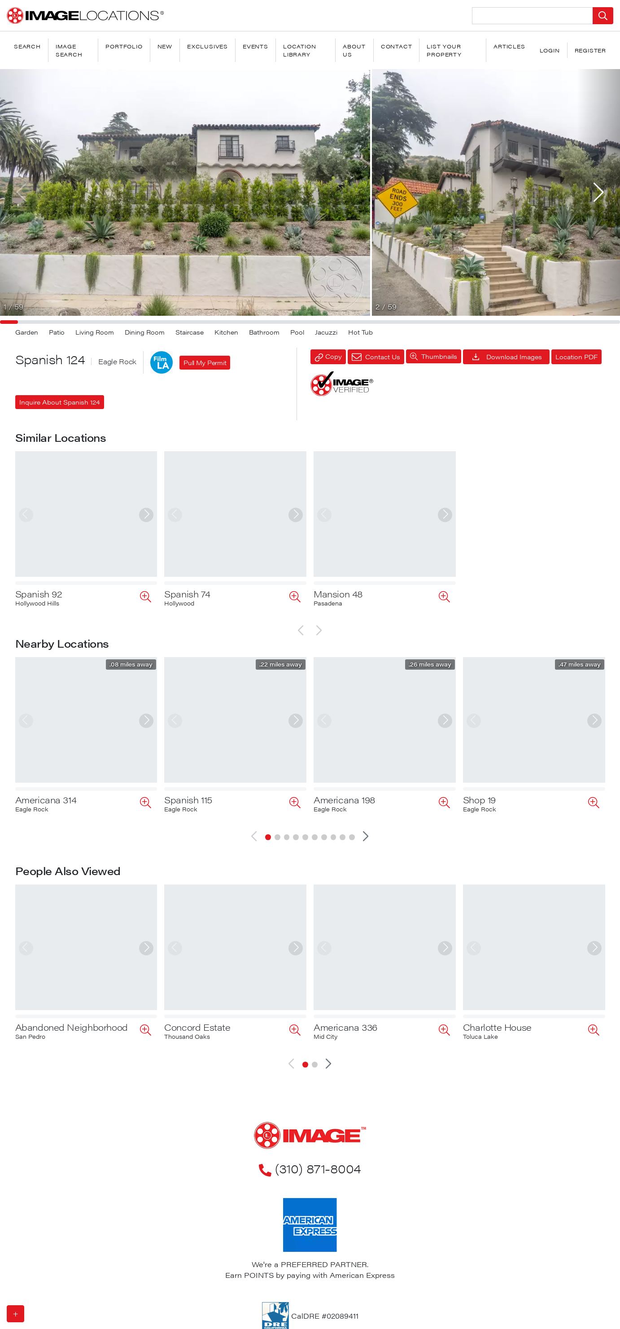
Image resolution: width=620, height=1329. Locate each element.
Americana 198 (344, 799)
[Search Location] (533, 15)
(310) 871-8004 (310, 1139)
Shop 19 (479, 799)
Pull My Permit (204, 362)
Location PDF (576, 356)
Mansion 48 (338, 593)
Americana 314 (46, 799)
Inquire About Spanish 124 (59, 401)
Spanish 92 (38, 593)
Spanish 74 (187, 593)
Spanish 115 (188, 799)
